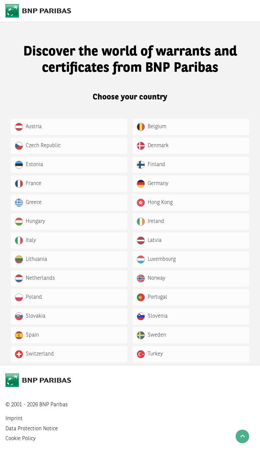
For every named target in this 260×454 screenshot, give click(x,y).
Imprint (14, 419)
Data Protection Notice (31, 429)
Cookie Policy (20, 438)
